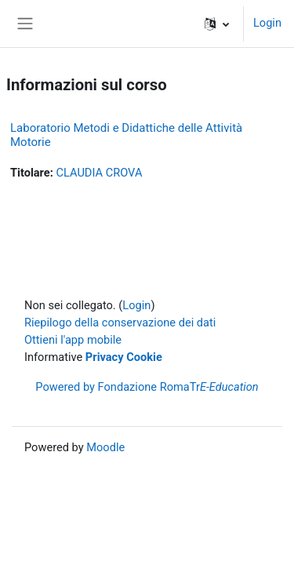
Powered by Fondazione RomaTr (146, 387)
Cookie (144, 357)
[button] (217, 23)
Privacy (104, 357)
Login (267, 23)
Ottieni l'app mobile (73, 340)
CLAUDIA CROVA (99, 173)
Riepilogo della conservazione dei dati (120, 322)
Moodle (105, 447)
